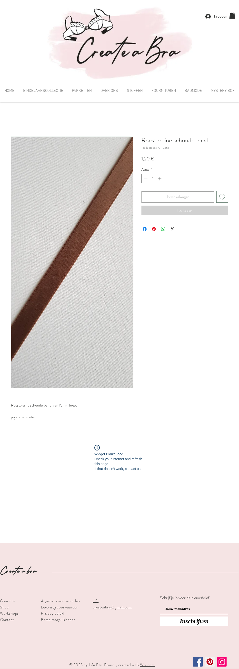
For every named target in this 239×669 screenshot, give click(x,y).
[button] (232, 15)
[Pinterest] (210, 662)
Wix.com (147, 665)
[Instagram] (222, 662)
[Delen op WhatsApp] (163, 229)
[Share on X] (172, 229)
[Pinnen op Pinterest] (154, 229)
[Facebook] (198, 662)
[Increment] (160, 178)
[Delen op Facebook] (145, 229)
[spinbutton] (152, 178)
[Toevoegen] (222, 197)
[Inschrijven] (194, 621)
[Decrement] (145, 178)
